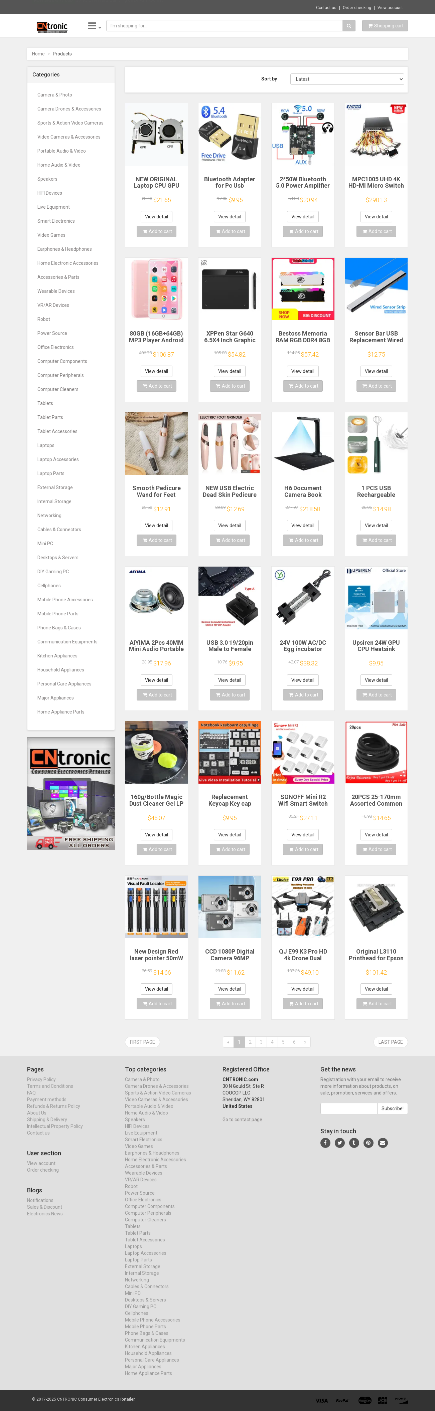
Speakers (47, 179)
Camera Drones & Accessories (69, 109)
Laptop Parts (50, 473)
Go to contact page (242, 1125)
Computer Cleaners (58, 389)
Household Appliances (60, 669)
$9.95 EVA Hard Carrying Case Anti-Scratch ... (123, 6)
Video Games (51, 235)
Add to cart (157, 231)
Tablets (45, 403)
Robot (43, 319)
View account (390, 7)
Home (38, 53)
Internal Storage (54, 501)
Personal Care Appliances (64, 683)
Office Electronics (55, 347)
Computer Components (62, 361)
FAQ (31, 1098)
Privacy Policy (41, 1085)
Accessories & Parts (58, 277)
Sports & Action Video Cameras (70, 123)
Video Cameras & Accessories (69, 137)
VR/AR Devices (53, 305)
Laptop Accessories (58, 459)
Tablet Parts (50, 417)
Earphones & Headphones (64, 249)
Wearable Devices (56, 291)
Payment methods (46, 1105)
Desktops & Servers (58, 557)
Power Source (52, 333)
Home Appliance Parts (61, 712)
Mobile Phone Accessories (65, 599)
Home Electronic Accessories (68, 263)
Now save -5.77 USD (53, 7)
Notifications (40, 1206)
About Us (36, 1119)
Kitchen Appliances (57, 655)
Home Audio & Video (59, 165)
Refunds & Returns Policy (53, 1112)
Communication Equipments (67, 641)
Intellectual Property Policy (55, 1132)
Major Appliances (55, 697)
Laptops (45, 445)
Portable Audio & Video (61, 151)
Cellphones (49, 585)
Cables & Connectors (59, 529)
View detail (156, 216)
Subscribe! (393, 1114)
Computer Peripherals (60, 375)
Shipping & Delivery (47, 1125)
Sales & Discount (44, 1213)
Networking (49, 515)
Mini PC (45, 543)
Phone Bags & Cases (59, 627)
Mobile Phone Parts (58, 613)
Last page (391, 1042)
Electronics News (45, 1219)
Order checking (357, 7)
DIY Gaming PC (53, 571)
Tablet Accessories (57, 431)
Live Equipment (53, 207)
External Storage (55, 487)
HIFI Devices (49, 193)
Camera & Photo (54, 94)
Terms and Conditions (50, 1092)
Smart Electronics (56, 221)
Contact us (326, 7)
